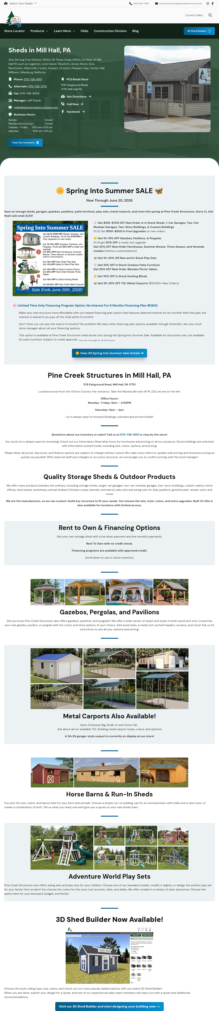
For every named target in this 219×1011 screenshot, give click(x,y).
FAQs (84, 31)
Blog (135, 31)
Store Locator (14, 31)
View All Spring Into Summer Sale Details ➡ (109, 353)
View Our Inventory (23, 142)
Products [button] (37, 31)
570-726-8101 (33, 79)
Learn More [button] (62, 31)
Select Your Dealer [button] (19, 3)
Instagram (208, 3)
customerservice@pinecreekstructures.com (180, 3)
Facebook (213, 3)
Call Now (73, 104)
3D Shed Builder (196, 31)
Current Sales (194, 15)
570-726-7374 (37, 86)
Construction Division (110, 31)
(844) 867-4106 (141, 3)
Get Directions (77, 96)
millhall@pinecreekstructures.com (36, 107)
